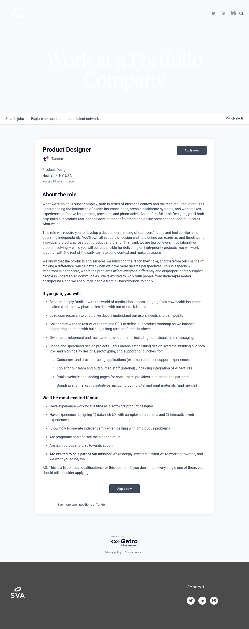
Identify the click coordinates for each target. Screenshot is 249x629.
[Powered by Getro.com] (124, 541)
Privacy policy (113, 552)
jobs (14, 119)
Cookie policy (133, 552)
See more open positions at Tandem (83, 504)
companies (46, 119)
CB (242, 13)
